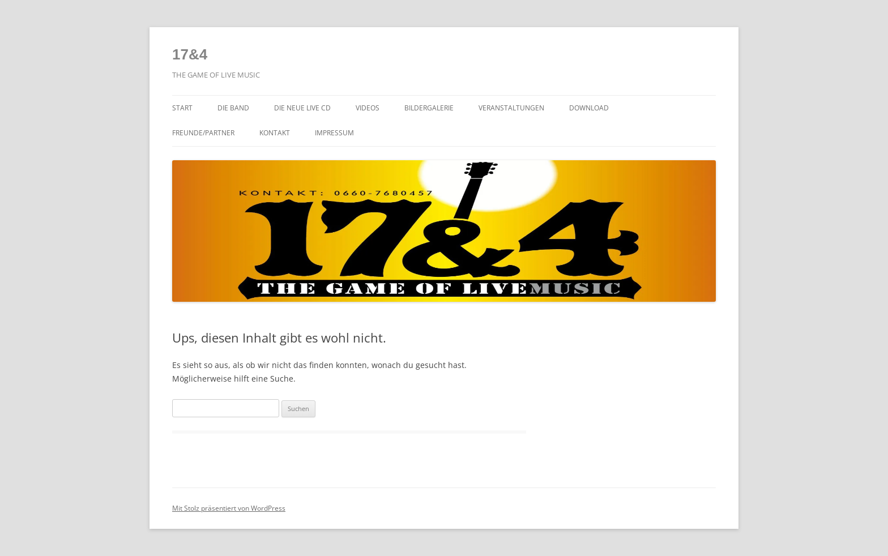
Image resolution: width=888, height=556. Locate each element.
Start (182, 108)
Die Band (233, 108)
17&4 (189, 54)
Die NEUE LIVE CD (302, 108)
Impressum (334, 133)
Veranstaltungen (511, 108)
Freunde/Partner (203, 133)
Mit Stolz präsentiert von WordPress (228, 508)
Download (589, 108)
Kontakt (274, 133)
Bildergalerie (429, 108)
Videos (367, 108)
